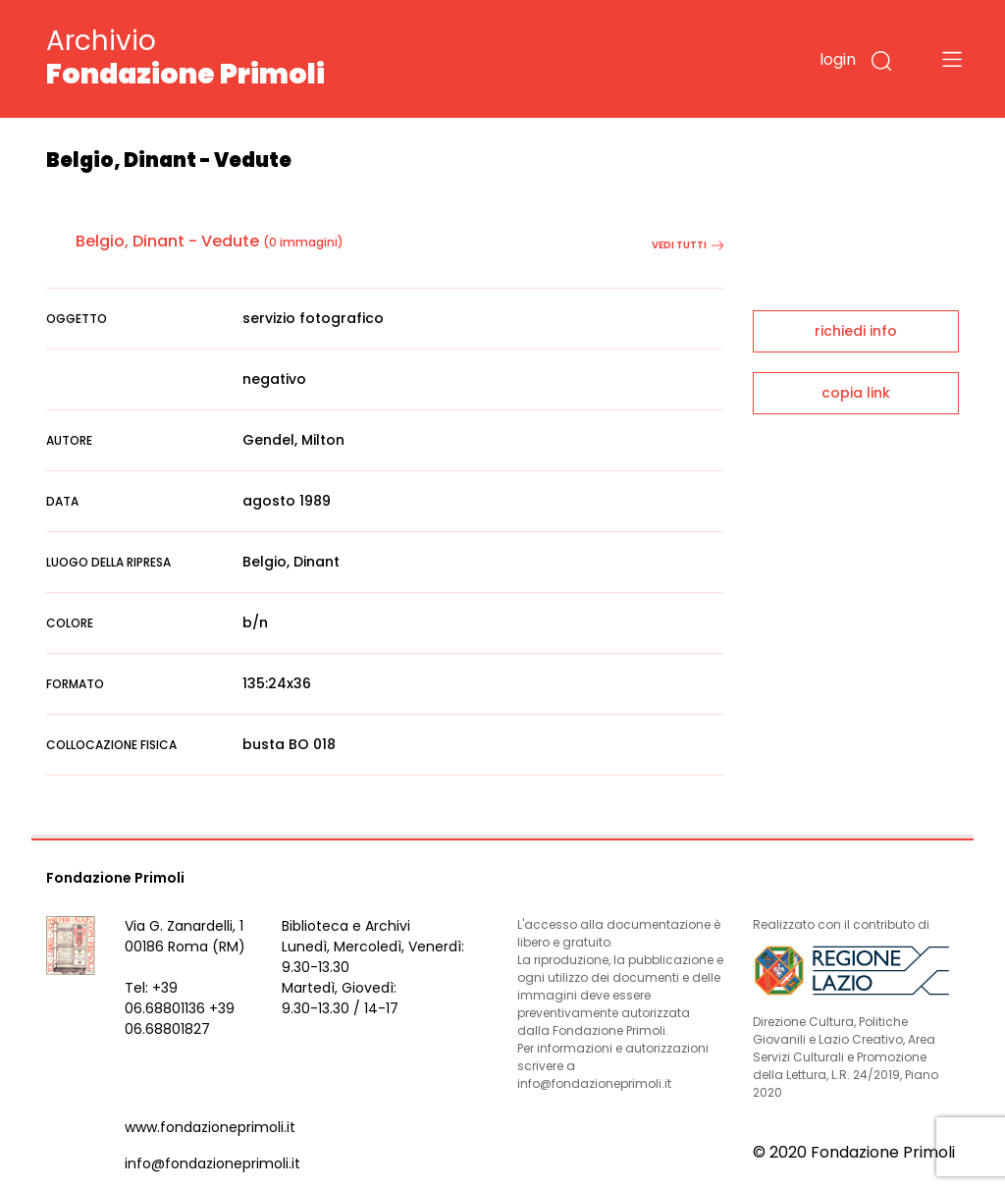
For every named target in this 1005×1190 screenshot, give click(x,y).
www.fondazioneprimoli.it (210, 1127)
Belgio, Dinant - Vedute (167, 241)
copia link (855, 393)
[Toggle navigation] (952, 59)
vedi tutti (687, 245)
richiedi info (856, 331)
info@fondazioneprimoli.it (212, 1163)
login (838, 59)
